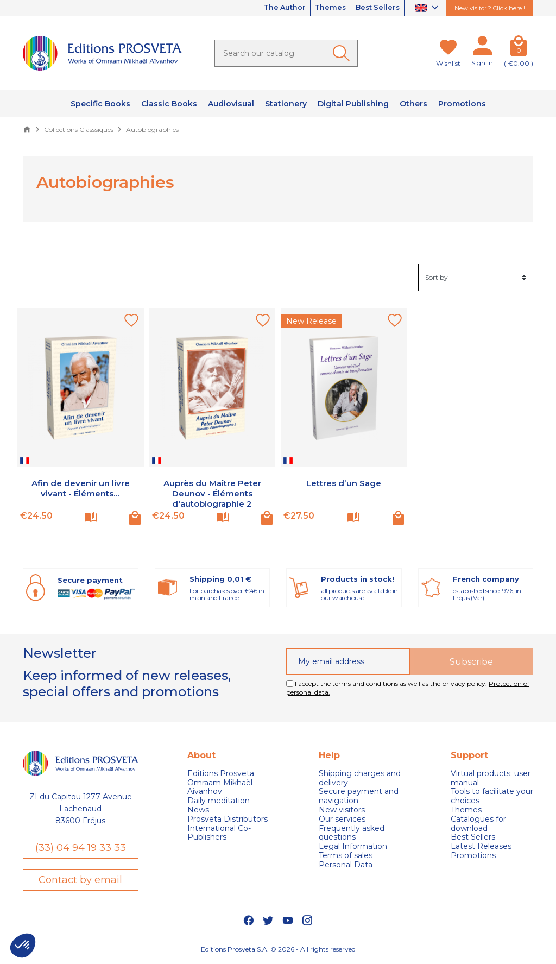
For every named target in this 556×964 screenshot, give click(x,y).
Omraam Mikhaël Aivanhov (219, 787)
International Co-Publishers (219, 833)
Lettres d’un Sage (344, 483)
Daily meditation (218, 800)
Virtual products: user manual (490, 778)
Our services (342, 819)
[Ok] (343, 53)
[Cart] (518, 47)
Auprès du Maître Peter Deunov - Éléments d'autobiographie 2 (212, 493)
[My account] (482, 48)
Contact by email (80, 880)
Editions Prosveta (220, 773)
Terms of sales (345, 855)
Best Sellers (374, 8)
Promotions (473, 855)
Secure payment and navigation (359, 796)
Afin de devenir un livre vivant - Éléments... (80, 488)
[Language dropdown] (428, 8)
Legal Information (353, 846)
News (198, 810)
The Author (268, 8)
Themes (321, 8)
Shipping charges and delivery (360, 778)
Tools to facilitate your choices (492, 796)
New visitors (342, 810)
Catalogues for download (478, 824)
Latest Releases (481, 846)
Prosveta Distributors (227, 819)
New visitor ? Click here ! (489, 8)
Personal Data (345, 865)
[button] (23, 946)
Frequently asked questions (351, 833)
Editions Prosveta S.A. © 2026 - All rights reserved (278, 951)
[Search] (286, 53)
